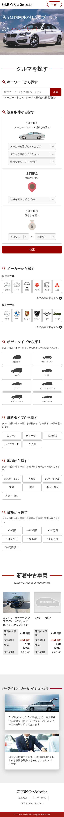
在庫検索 (22, 797)
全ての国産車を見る (49, 298)
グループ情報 (39, 797)
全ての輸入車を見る (49, 327)
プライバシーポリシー (32, 803)
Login (54, 4)
